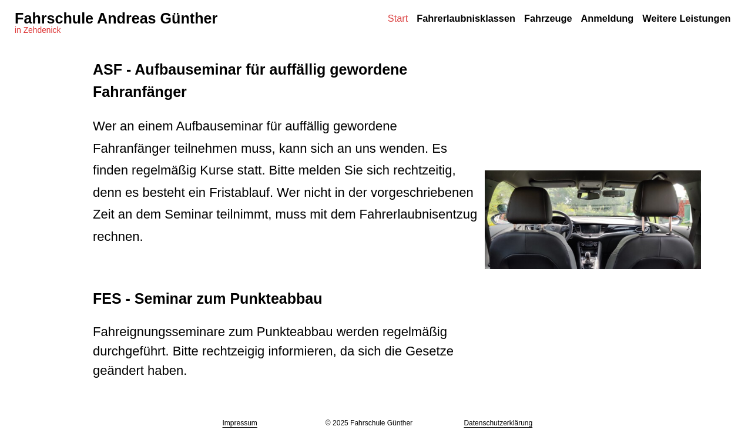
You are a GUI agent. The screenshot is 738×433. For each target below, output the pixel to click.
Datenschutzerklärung (498, 423)
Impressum (240, 423)
